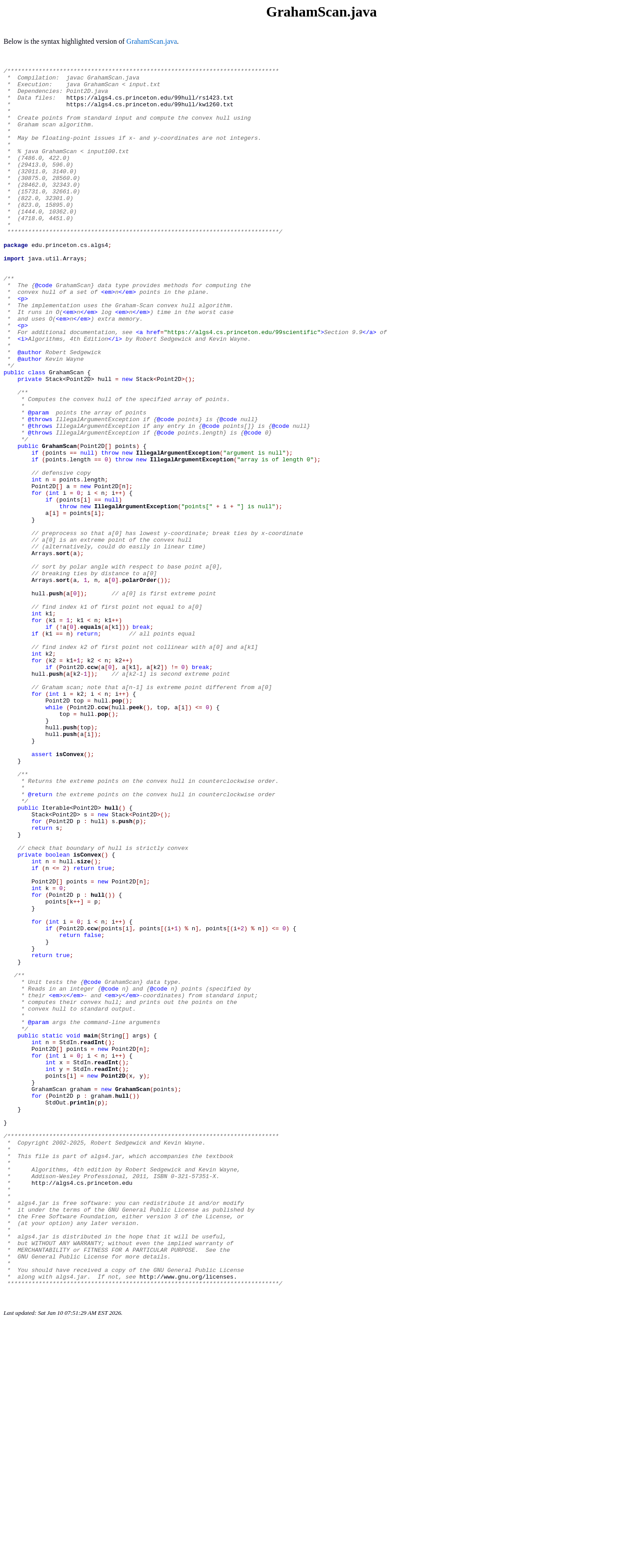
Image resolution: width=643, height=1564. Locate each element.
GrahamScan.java (151, 41)
